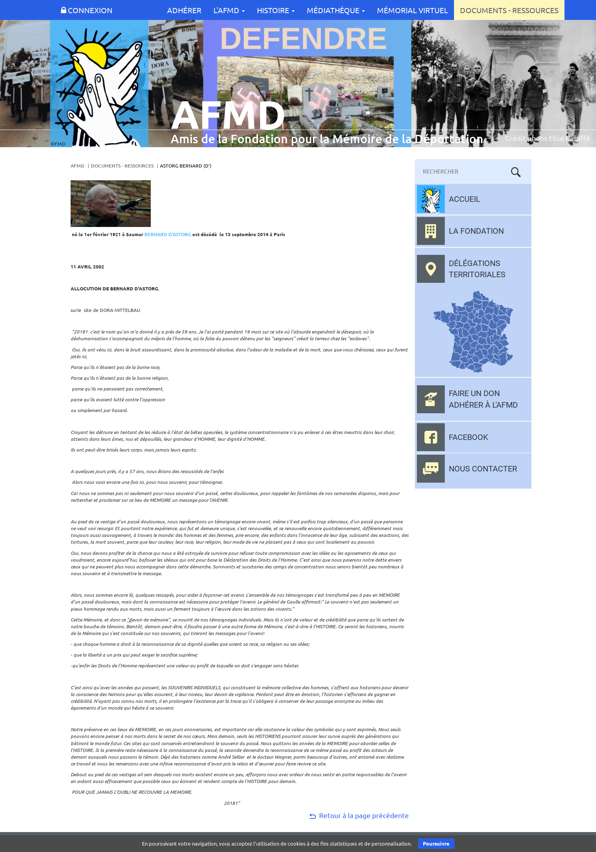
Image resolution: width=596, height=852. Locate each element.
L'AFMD (229, 10)
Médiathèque (336, 10)
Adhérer (184, 10)
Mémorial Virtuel (412, 10)
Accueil (464, 199)
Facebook (468, 437)
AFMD (78, 165)
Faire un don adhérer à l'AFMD (483, 399)
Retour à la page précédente (358, 815)
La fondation (476, 231)
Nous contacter (483, 468)
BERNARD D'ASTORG (167, 234)
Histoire (276, 10)
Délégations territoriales (477, 269)
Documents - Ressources (509, 10)
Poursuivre (436, 843)
